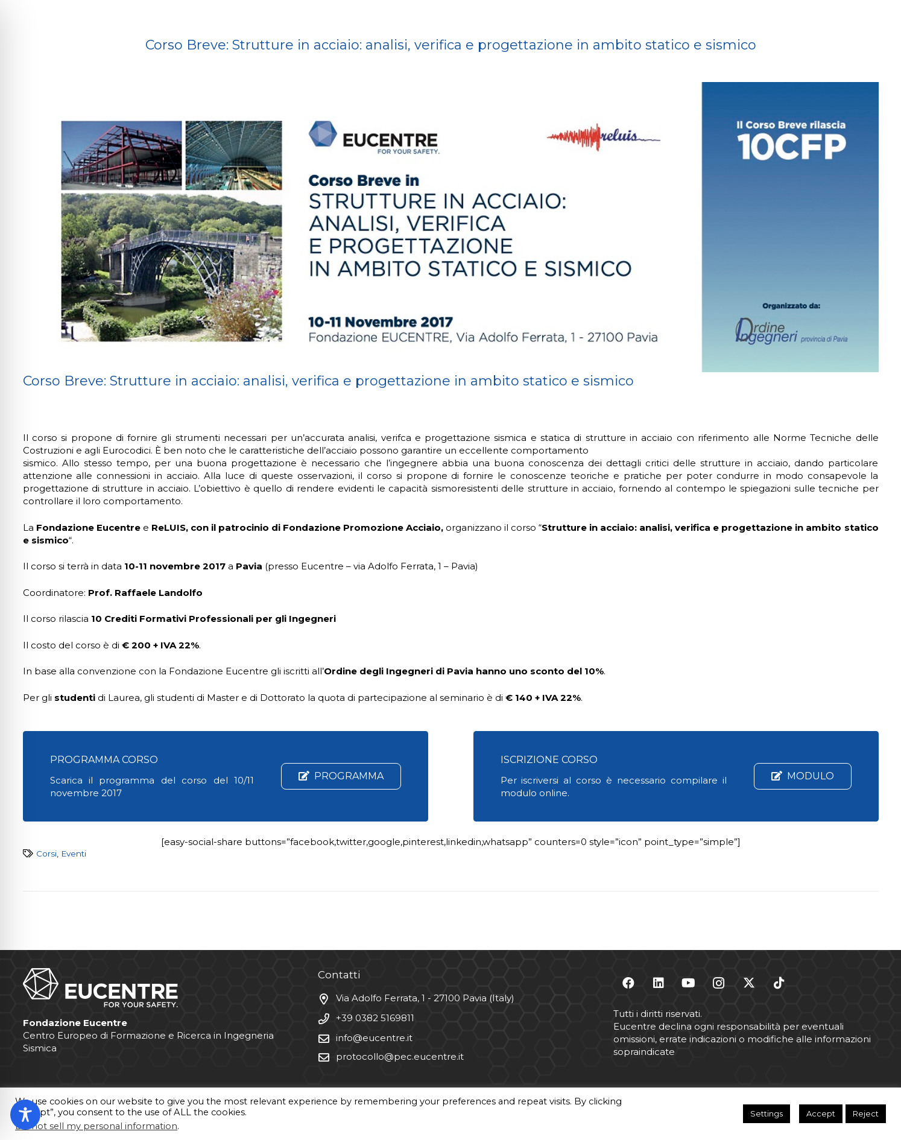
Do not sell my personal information (96, 1126)
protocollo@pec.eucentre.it (400, 1056)
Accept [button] (820, 1113)
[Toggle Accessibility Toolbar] (25, 1114)
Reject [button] (866, 1113)
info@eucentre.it (374, 1037)
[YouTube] (689, 983)
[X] (749, 983)
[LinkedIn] (658, 983)
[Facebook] (628, 983)
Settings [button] (766, 1113)
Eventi (73, 853)
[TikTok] (779, 983)
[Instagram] (719, 983)
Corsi (46, 853)
